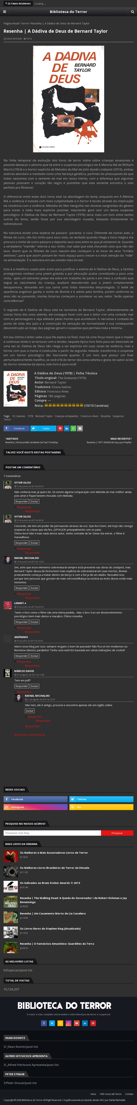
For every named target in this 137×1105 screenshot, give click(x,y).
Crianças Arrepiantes (66, 416)
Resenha (106, 416)
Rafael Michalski (14, 38)
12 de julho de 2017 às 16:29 (30, 640)
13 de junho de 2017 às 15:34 (30, 561)
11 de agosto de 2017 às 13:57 (41, 699)
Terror (25, 23)
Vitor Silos (22, 482)
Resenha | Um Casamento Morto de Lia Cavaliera (53, 913)
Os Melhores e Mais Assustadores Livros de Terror (54, 852)
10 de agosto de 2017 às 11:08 (30, 674)
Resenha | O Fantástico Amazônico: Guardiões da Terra (57, 943)
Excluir (34, 501)
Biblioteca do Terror (68, 11)
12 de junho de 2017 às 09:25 (30, 486)
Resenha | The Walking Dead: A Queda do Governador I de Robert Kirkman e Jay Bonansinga (73, 900)
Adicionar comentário (29, 735)
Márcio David (24, 671)
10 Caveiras (18, 416)
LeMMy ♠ (20, 603)
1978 (30, 416)
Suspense (118, 416)
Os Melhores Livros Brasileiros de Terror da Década (54, 867)
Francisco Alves (89, 416)
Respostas (24, 507)
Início (93, 1094)
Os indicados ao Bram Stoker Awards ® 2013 (50, 883)
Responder (21, 501)
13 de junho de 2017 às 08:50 (30, 520)
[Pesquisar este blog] (52, 833)
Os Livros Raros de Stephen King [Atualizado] (50, 928)
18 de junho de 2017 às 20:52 (30, 606)
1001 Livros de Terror (111, 1094)
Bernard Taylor (44, 416)
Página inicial (11, 23)
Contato (129, 1094)
